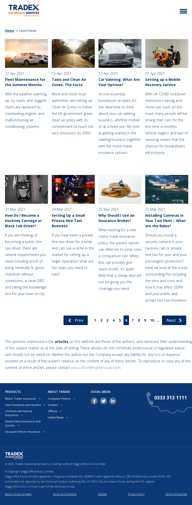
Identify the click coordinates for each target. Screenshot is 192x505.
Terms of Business (176, 494)
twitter (103, 400)
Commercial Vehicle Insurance (18, 413)
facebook (94, 400)
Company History (59, 398)
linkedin (112, 400)
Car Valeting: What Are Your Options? (119, 82)
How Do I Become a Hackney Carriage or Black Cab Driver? (23, 220)
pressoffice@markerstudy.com (95, 367)
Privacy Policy (136, 494)
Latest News (56, 417)
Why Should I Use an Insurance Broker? (116, 218)
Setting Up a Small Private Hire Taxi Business (68, 220)
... (157, 320)
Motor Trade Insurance (20, 398)
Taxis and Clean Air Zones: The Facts (69, 82)
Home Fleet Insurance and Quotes (22, 423)
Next (171, 320)
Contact (53, 405)
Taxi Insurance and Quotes (23, 405)
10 (152, 320)
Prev (79, 320)
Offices (52, 411)
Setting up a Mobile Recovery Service (162, 82)
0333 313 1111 (170, 398)
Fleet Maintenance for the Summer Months (25, 82)
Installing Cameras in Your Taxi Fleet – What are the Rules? (165, 220)
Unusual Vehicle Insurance (22, 431)
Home (9, 31)
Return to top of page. (18, 494)
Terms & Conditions (65, 494)
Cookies (102, 494)
